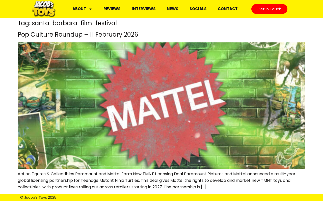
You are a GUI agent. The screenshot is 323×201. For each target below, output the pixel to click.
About (82, 9)
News (172, 8)
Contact (228, 8)
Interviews (144, 8)
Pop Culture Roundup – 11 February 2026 (78, 34)
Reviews (112, 8)
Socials (198, 8)
